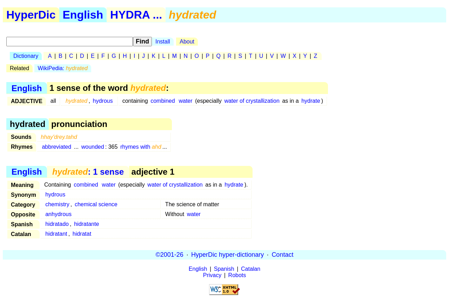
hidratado (57, 224)
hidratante (86, 224)
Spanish (224, 269)
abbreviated (56, 147)
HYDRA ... (136, 14)
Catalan (250, 269)
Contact (282, 254)
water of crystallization (251, 101)
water (185, 101)
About (187, 42)
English (83, 14)
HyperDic (31, 14)
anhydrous (58, 214)
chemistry (57, 204)
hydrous (103, 101)
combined (162, 101)
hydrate (310, 101)
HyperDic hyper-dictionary (227, 254)
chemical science (96, 204)
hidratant (56, 234)
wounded (92, 147)
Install (162, 42)
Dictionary (25, 56)
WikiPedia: (63, 68)
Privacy (212, 275)
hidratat (82, 234)
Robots (237, 275)
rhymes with (140, 147)
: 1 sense (88, 171)
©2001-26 (169, 254)
